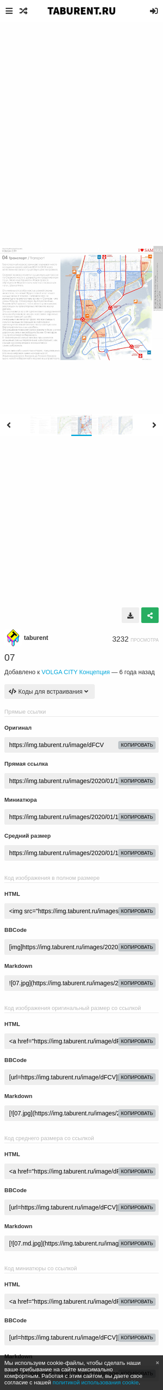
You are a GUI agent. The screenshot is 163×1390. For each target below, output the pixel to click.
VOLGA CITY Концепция (75, 672)
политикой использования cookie (96, 1382)
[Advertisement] (81, 107)
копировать (137, 744)
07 (9, 657)
